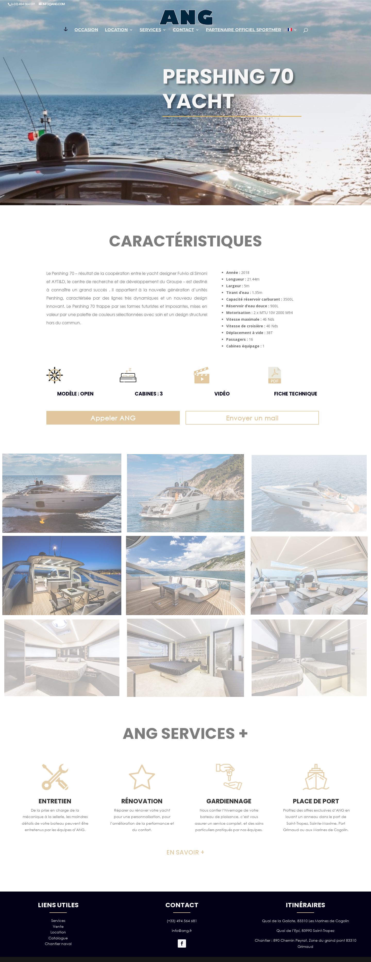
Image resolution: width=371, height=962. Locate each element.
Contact (183, 30)
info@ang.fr (182, 930)
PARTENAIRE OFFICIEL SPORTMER (243, 30)
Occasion (86, 30)
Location (116, 30)
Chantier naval (58, 943)
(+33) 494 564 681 (182, 920)
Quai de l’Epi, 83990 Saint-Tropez (305, 930)
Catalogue (58, 938)
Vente (58, 926)
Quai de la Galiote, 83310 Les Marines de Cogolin (305, 920)
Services (150, 30)
